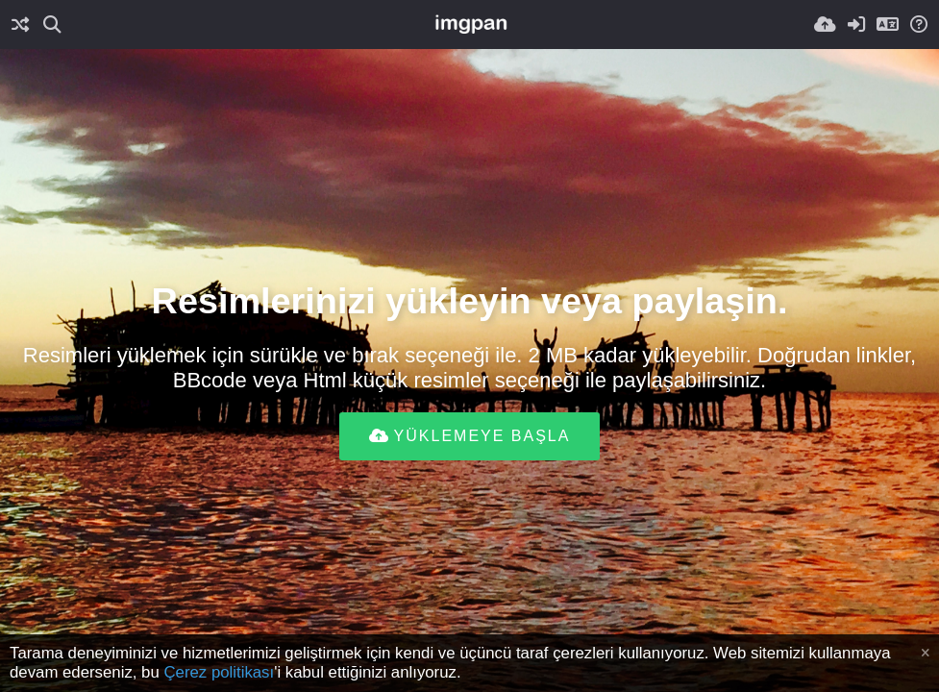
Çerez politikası (218, 672)
